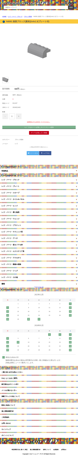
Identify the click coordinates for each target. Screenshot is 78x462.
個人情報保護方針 (8, 414)
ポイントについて (8, 440)
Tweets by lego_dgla (39, 287)
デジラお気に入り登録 (39, 133)
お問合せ (63, 454)
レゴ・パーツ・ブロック (16, 16)
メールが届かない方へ (10, 392)
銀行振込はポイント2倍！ (11, 385)
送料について (47, 454)
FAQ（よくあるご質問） (11, 379)
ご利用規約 (6, 421)
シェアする (45, 153)
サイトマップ (6, 434)
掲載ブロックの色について (11, 398)
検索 (71, 7)
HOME (4, 16)
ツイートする (33, 153)
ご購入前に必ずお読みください (13, 372)
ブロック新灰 (29, 16)
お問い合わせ (6, 427)
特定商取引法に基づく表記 (20, 454)
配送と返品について (9, 408)
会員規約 (56, 454)
